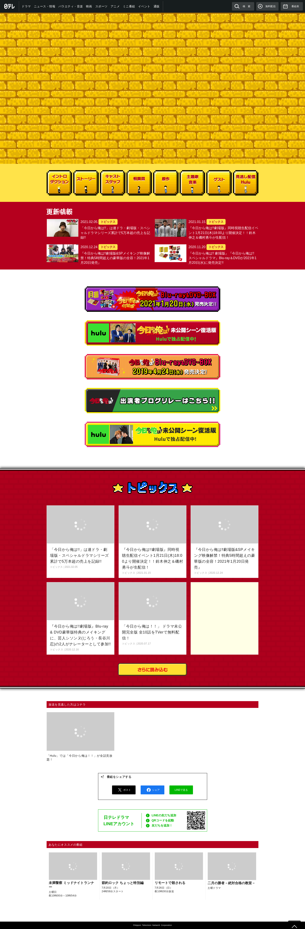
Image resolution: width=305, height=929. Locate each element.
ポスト (123, 790)
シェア (152, 790)
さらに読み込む (152, 669)
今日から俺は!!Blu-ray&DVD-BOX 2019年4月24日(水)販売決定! (152, 366)
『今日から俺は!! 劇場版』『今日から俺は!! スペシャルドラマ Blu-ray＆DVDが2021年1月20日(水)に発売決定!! (152, 299)
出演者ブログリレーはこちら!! (152, 400)
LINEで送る (181, 789)
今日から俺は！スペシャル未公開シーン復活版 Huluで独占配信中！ (152, 333)
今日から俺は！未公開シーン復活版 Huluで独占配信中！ (152, 434)
